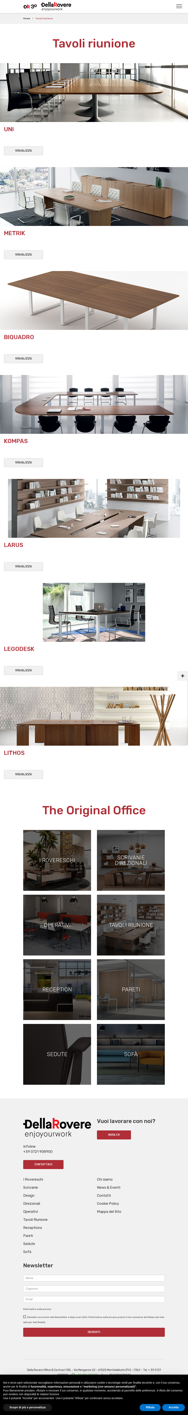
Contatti (104, 1204)
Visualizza (23, 150)
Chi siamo (105, 1188)
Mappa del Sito (109, 1220)
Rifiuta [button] (150, 1407)
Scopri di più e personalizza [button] (27, 1407)
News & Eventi (108, 1196)
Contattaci (43, 1172)
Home (26, 18)
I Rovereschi (33, 1188)
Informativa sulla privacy (37, 1317)
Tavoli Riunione (35, 1228)
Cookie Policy (108, 1212)
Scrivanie (30, 1196)
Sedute (29, 1252)
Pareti (28, 1244)
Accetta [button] (174, 1407)
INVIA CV (114, 1143)
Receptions (32, 1236)
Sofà (27, 1260)
